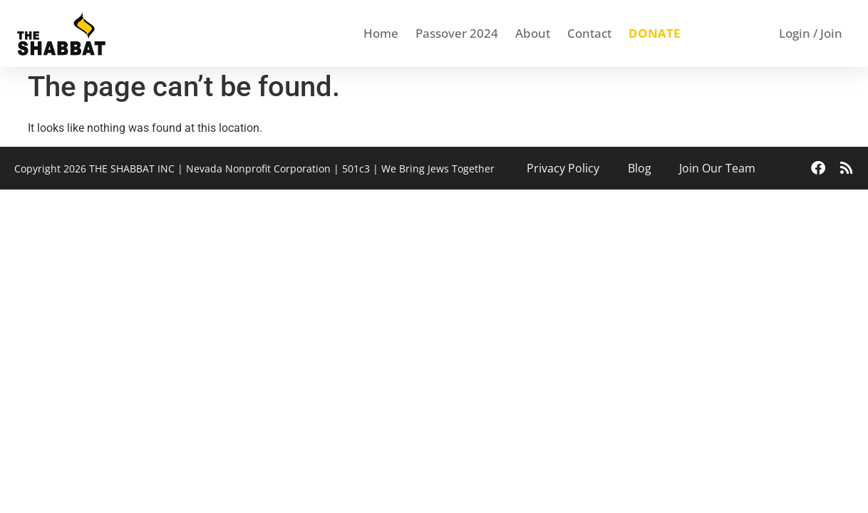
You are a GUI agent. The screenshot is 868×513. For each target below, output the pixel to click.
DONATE (655, 33)
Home (380, 33)
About (532, 33)
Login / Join (810, 33)
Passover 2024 (456, 33)
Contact (589, 33)
